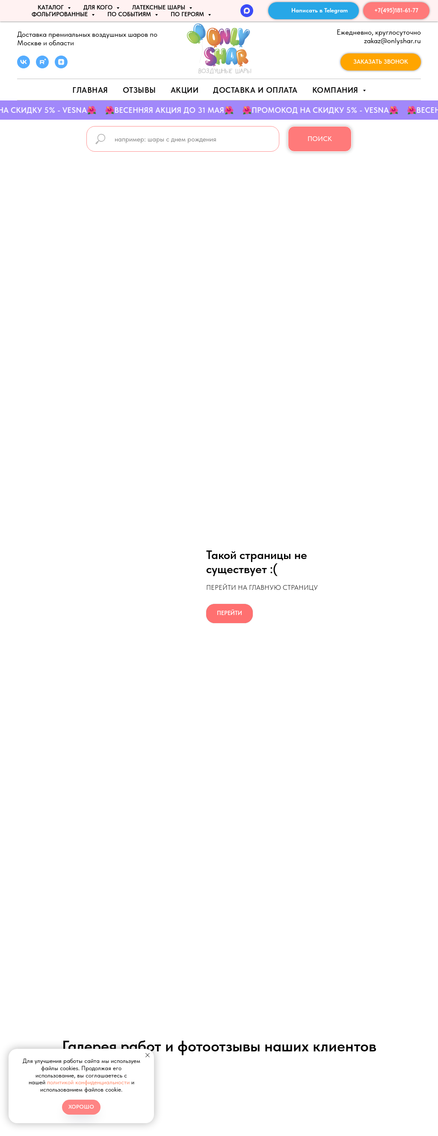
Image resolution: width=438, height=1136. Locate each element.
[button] (380, 62)
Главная (90, 89)
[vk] (23, 66)
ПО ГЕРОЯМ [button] (188, 14)
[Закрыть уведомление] (147, 1055)
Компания (336, 89)
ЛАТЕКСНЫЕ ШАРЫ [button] (159, 7)
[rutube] (42, 66)
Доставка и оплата (255, 89)
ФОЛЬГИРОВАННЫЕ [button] (60, 14)
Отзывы (139, 89)
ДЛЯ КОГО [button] (98, 7)
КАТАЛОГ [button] (51, 7)
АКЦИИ (185, 89)
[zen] (61, 66)
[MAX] (246, 10)
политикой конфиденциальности (88, 1082)
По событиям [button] (130, 14)
